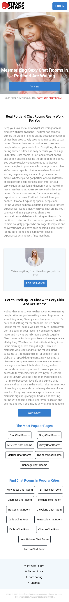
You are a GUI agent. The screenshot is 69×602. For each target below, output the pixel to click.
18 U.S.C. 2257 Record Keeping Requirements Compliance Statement (34, 594)
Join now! (34, 412)
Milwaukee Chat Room (20, 489)
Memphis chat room (49, 499)
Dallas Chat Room (18, 519)
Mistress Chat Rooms (19, 445)
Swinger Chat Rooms (49, 455)
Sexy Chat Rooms (49, 435)
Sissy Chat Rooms (49, 445)
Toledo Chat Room (34, 549)
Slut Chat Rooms (19, 435)
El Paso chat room (50, 489)
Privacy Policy (35, 565)
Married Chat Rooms (19, 455)
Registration (35, 283)
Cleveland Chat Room (49, 509)
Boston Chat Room (19, 509)
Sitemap (35, 582)
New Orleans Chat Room (34, 539)
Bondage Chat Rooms (34, 465)
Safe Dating (35, 577)
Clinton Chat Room (49, 529)
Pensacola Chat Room (49, 519)
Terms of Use (35, 571)
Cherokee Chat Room (20, 499)
